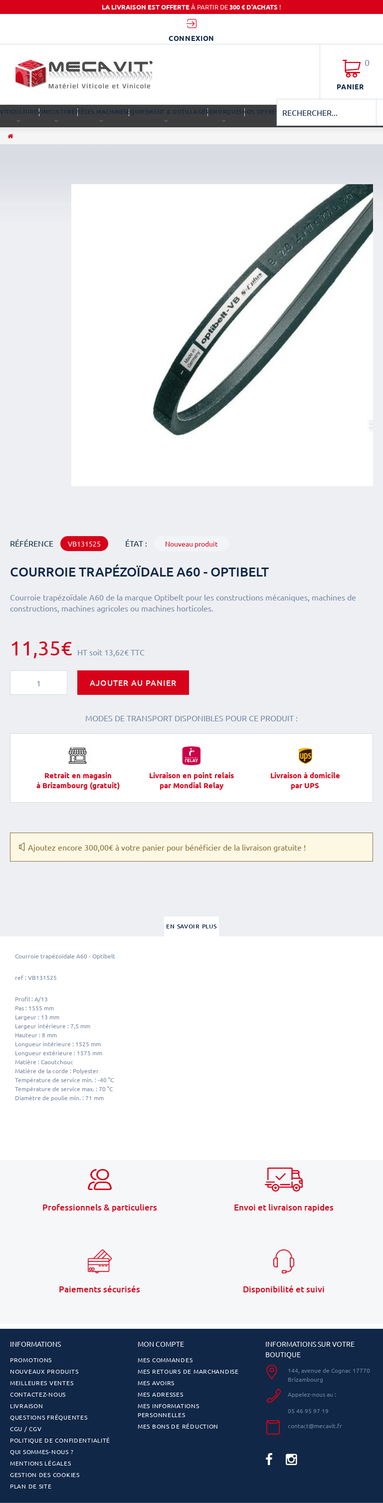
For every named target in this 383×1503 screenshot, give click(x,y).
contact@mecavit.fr (315, 1426)
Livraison (26, 1406)
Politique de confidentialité (60, 1440)
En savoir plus (191, 926)
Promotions (31, 1360)
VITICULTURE (18, 111)
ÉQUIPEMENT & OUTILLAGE (166, 111)
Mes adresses (161, 1394)
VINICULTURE (56, 111)
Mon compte (161, 1343)
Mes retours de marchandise (188, 1371)
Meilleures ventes (41, 1383)
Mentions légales (40, 1463)
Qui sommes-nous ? (41, 1452)
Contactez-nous (38, 1394)
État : (136, 543)
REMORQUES (223, 111)
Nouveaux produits (44, 1371)
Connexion (192, 37)
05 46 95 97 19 (308, 1411)
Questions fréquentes (48, 1417)
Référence (31, 543)
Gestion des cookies (45, 1475)
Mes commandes (165, 1360)
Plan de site (31, 1486)
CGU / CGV (25, 1429)
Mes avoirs (156, 1383)
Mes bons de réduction (178, 1426)
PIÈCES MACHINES (101, 111)
